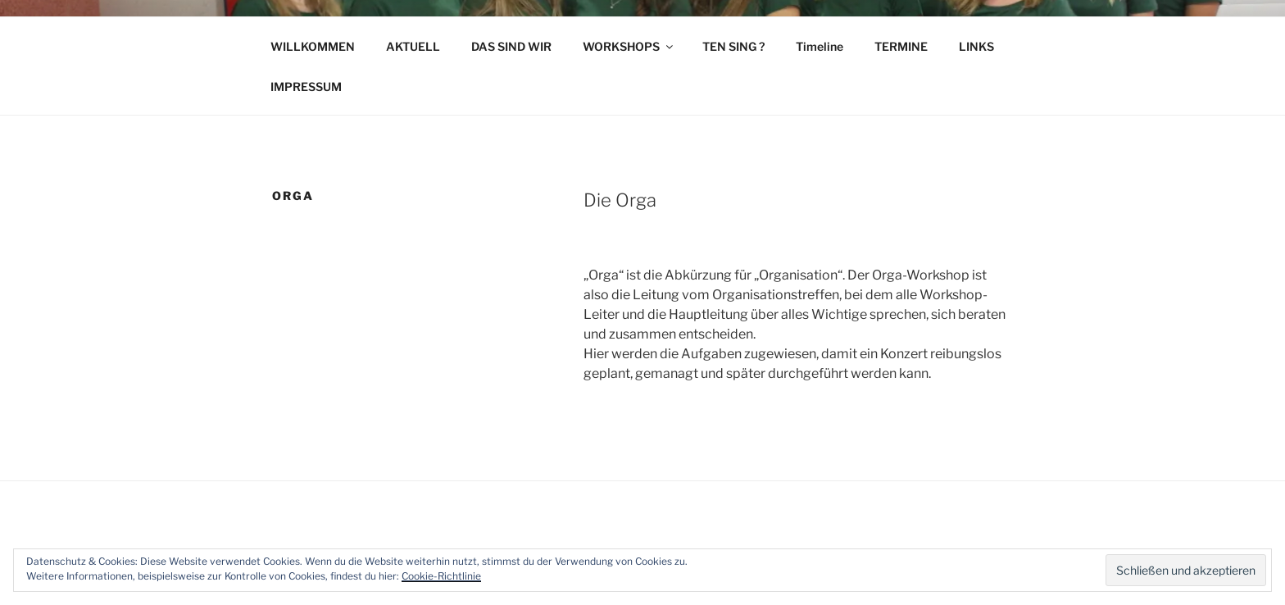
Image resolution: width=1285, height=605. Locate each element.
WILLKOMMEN (312, 46)
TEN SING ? (733, 46)
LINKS (976, 46)
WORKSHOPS (629, 46)
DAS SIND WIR (511, 46)
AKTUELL (413, 46)
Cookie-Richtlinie (441, 576)
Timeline (819, 46)
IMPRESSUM (306, 86)
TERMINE (901, 46)
